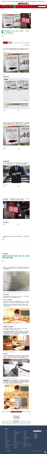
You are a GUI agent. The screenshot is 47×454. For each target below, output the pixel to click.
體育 (28, 1)
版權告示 (36, 433)
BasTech (41, 1)
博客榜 (34, 6)
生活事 (38, 1)
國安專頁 (3, 1)
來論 (15, 446)
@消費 (31, 6)
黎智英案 (10, 6)
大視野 (27, 6)
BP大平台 (7, 1)
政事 (12, 6)
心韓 (24, 1)
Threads (7, 122)
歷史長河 (34, 1)
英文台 (10, 1)
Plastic (26, 1)
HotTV (44, 1)
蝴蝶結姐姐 (16, 447)
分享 (7, 267)
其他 (35, 6)
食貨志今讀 (7, 447)
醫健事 (25, 6)
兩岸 (29, 6)
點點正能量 (7, 446)
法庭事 (17, 6)
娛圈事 (22, 1)
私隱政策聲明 (36, 435)
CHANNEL (16, 1)
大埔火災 (7, 6)
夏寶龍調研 (4, 6)
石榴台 (13, 1)
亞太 (19, 1)
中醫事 (23, 6)
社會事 (15, 6)
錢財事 (19, 6)
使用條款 (36, 434)
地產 (21, 6)
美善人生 (31, 1)
